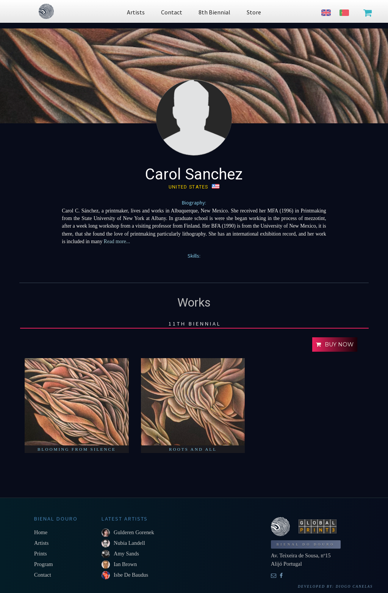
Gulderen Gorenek (134, 532)
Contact (42, 575)
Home (40, 532)
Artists (41, 543)
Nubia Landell (129, 543)
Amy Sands (126, 554)
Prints (40, 554)
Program (43, 564)
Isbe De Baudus (131, 575)
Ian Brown (125, 564)
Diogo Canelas (354, 586)
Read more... (117, 241)
